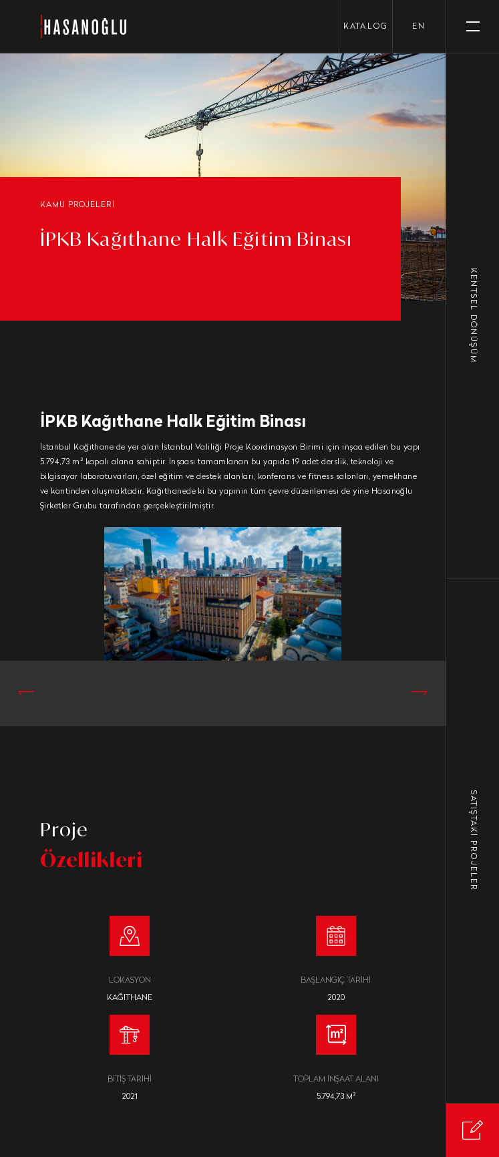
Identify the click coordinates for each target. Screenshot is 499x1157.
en (419, 27)
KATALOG (365, 27)
